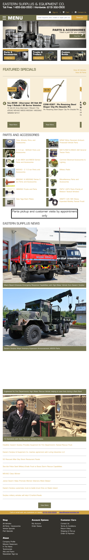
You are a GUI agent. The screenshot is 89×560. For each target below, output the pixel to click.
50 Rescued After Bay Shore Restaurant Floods (21, 459)
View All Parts (80, 72)
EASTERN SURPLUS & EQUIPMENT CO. (33, 4)
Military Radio (65, 170)
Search (79, 17)
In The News (7, 547)
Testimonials (7, 549)
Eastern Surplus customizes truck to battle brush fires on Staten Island (30, 488)
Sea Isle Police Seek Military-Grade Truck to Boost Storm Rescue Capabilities (32, 466)
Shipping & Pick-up (68, 531)
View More (44, 505)
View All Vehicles (79, 70)
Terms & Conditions (68, 526)
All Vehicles (7, 523)
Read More (13, 125)
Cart (67, 12)
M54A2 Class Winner (11, 474)
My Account (36, 523)
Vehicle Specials (9, 528)
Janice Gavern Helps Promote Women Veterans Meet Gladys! (26, 481)
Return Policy (66, 528)
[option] (24, 104)
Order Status (37, 526)
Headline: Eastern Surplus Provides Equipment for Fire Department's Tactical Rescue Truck (37, 445)
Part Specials (8, 531)
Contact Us (82, 12)
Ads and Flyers (8, 552)
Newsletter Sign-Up (10, 554)
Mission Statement (10, 544)
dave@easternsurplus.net (69, 512)
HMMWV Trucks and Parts (26, 189)
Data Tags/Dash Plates (25, 199)
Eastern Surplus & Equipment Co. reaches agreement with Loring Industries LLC (34, 452)
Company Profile (9, 542)
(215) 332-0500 (50, 512)
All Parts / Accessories (12, 526)
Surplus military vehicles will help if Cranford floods (22, 495)
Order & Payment (67, 533)
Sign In (55, 12)
